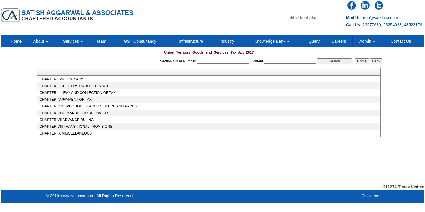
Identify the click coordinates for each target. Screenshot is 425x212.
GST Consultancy (140, 41)
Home (16, 41)
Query (314, 41)
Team (101, 41)
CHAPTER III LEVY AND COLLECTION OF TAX (78, 93)
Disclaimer (371, 195)
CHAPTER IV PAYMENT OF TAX (66, 99)
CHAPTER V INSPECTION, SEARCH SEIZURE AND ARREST (89, 106)
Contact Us (401, 41)
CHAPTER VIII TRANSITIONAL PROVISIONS (76, 127)
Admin (367, 41)
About (40, 41)
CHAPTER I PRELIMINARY (61, 79)
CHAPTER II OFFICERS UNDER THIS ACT (74, 86)
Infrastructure (191, 41)
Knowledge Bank (272, 41)
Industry (227, 41)
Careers (338, 41)
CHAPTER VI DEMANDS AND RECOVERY (74, 113)
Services (73, 41)
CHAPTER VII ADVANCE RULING (67, 120)
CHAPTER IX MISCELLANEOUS (66, 133)
